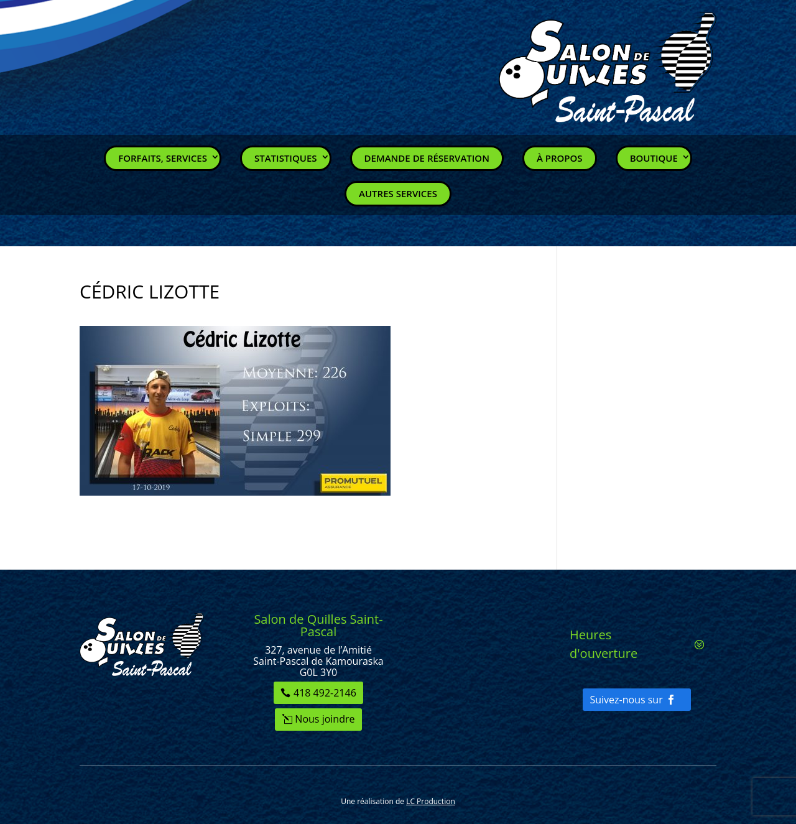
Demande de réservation (426, 158)
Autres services (398, 193)
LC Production (430, 801)
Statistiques (285, 158)
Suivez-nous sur (626, 699)
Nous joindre (324, 719)
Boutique (654, 158)
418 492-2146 (325, 693)
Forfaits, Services (162, 158)
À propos (560, 158)
